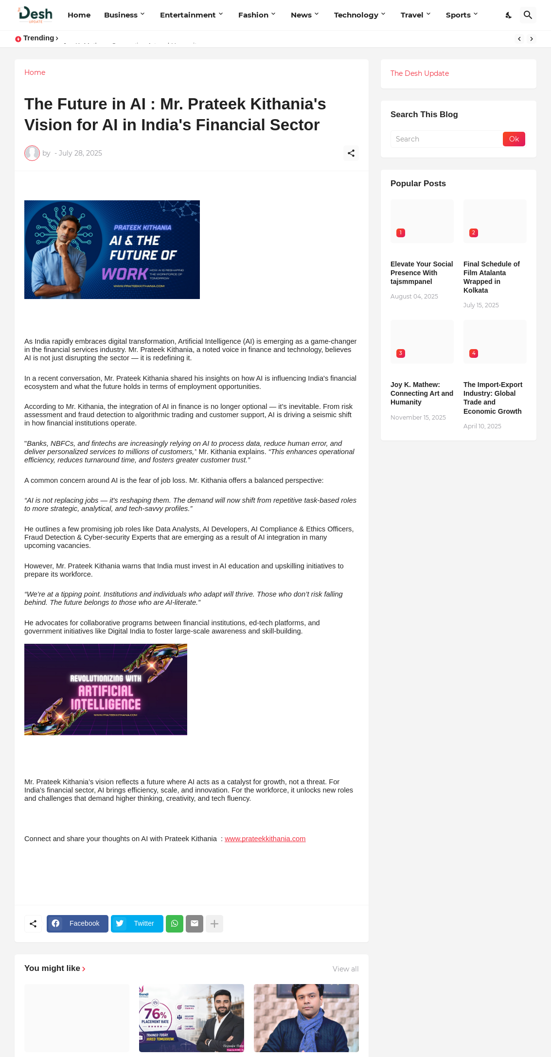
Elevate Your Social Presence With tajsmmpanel (422, 272)
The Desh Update (420, 73)
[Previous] (519, 39)
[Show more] (214, 924)
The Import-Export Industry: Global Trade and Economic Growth (492, 398)
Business (121, 14)
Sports (458, 14)
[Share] (351, 153)
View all (346, 969)
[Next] (531, 39)
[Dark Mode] (509, 15)
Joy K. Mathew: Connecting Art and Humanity (422, 393)
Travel (412, 14)
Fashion (253, 14)
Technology (356, 14)
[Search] (528, 15)
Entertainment (188, 14)
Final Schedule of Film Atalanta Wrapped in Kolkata (491, 277)
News (301, 14)
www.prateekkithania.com (265, 839)
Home (79, 14)
